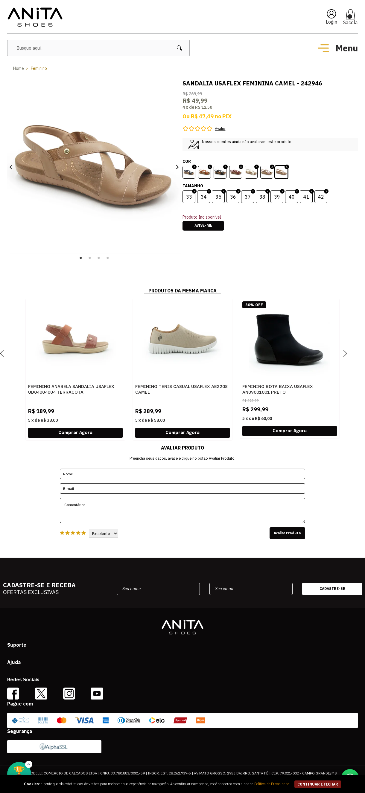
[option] (94, 167)
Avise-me (203, 226)
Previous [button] (11, 167)
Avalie (220, 128)
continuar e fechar (317, 784)
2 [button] (90, 258)
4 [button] (108, 258)
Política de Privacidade (271, 784)
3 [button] (99, 258)
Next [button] (177, 167)
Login (331, 22)
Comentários (182, 510)
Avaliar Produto (287, 533)
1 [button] (81, 258)
